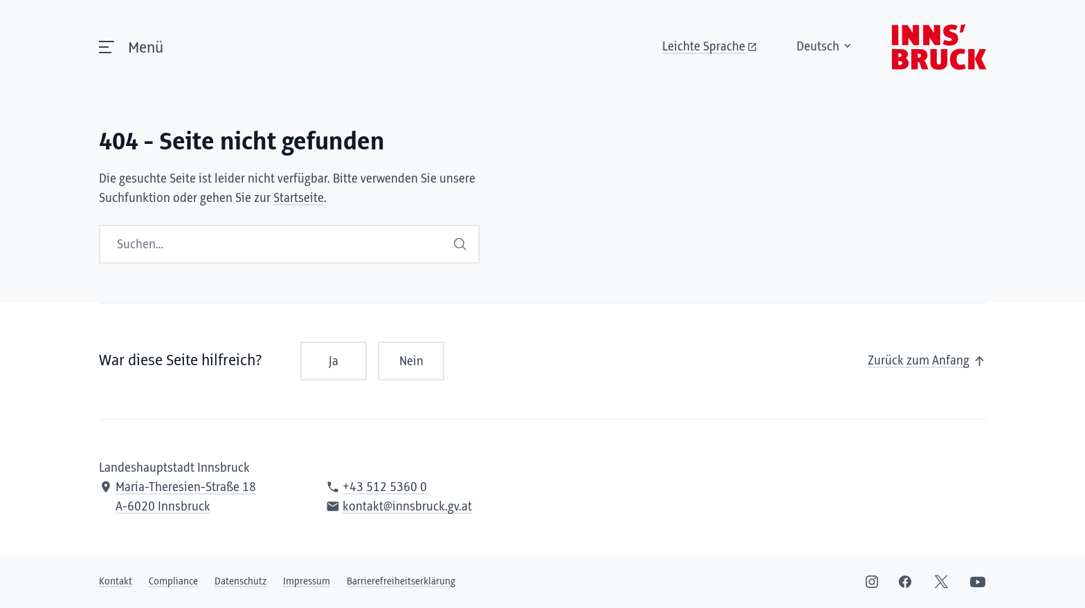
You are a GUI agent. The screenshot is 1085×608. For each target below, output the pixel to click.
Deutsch (824, 47)
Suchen (460, 244)
